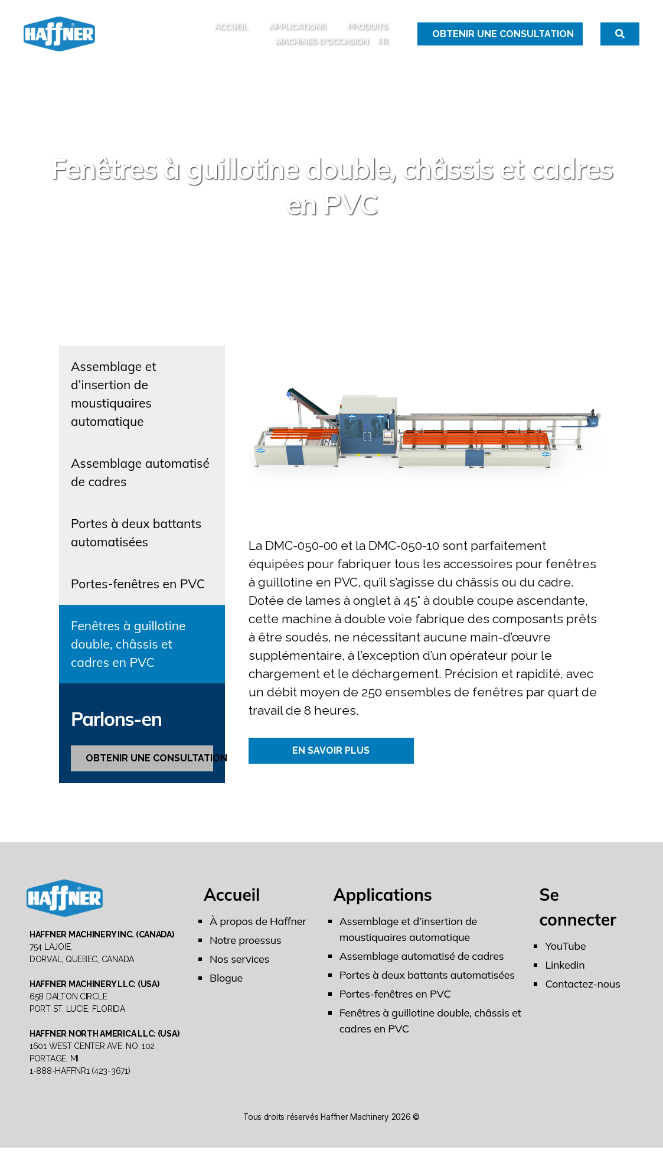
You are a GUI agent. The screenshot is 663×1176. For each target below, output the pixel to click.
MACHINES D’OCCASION (321, 48)
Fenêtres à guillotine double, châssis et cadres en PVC (128, 656)
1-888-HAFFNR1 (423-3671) (80, 1099)
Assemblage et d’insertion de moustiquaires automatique (113, 406)
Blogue (226, 990)
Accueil (230, 33)
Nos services (239, 971)
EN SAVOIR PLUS (331, 762)
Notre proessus (246, 952)
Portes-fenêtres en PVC (138, 596)
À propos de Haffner (258, 933)
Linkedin (564, 977)
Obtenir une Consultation (503, 39)
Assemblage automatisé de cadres (140, 484)
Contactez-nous (582, 996)
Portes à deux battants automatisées (136, 545)
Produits (368, 33)
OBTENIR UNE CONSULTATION (149, 770)
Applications (297, 33)
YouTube (565, 958)
